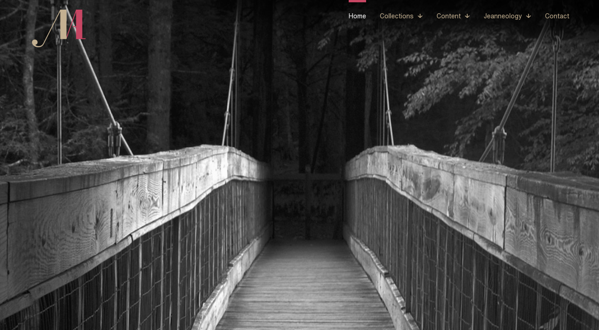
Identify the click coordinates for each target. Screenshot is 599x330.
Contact (557, 16)
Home (357, 16)
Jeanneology (503, 16)
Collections (397, 16)
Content (449, 16)
